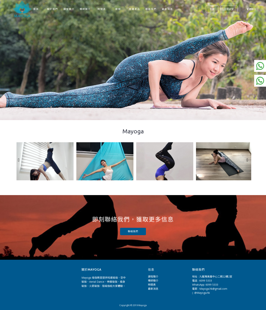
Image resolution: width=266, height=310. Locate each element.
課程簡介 (153, 276)
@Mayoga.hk (201, 293)
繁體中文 (251, 9)
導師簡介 (153, 280)
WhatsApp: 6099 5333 (205, 284)
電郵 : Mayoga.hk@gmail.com (209, 288)
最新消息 (153, 288)
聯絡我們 (133, 231)
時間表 (152, 284)
